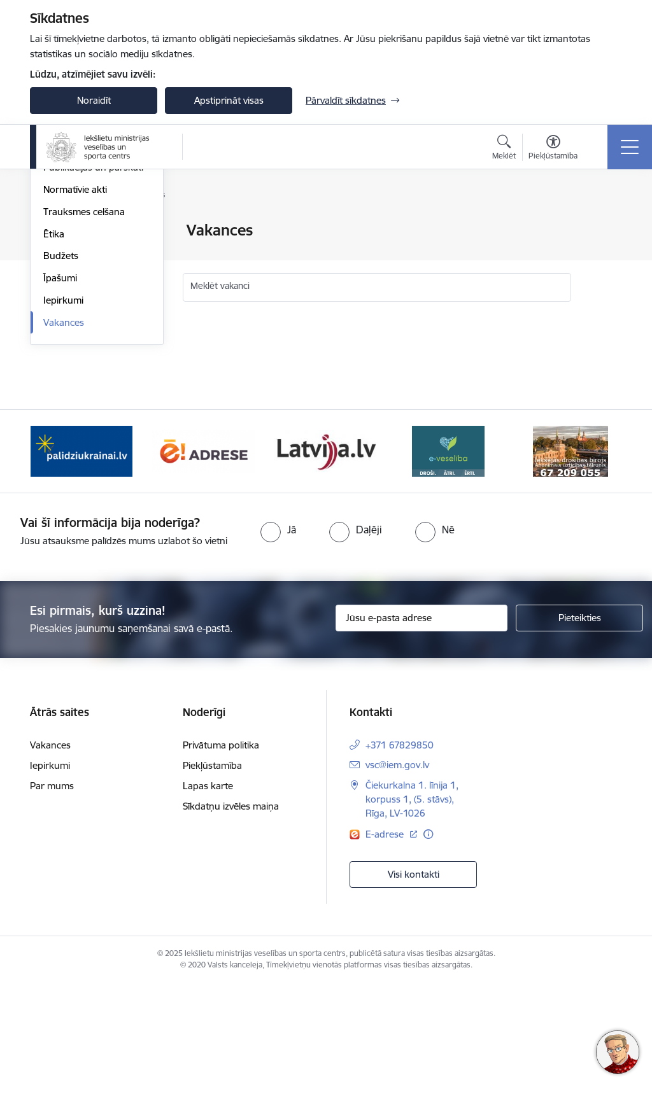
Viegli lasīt (64, 231)
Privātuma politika (221, 878)
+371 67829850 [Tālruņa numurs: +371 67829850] (399, 878)
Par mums (52, 919)
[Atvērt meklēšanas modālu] (504, 149)
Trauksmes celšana (84, 364)
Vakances (63, 474)
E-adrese (385, 966)
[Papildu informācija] (428, 966)
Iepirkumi (63, 452)
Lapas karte (208, 919)
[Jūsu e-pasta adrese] (421, 750)
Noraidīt (94, 100)
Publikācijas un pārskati (93, 320)
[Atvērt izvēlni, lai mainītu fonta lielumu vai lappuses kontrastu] (553, 149)
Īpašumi (60, 430)
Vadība (58, 253)
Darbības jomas (76, 298)
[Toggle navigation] (629, 147)
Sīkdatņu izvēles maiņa (231, 939)
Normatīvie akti (75, 341)
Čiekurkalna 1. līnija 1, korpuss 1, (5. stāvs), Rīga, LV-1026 (411, 932)
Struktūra (63, 275)
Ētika (53, 386)
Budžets (60, 408)
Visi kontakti (413, 1007)
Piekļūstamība (212, 898)
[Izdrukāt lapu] (604, 225)
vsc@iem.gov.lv (397, 898)
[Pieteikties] (579, 750)
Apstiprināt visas (229, 100)
